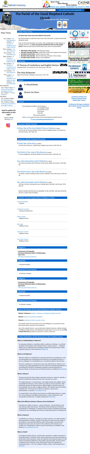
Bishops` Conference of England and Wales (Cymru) (46, 313)
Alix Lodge (20, 224)
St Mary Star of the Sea (26, 143)
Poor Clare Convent (22, 239)
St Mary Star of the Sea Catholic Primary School (35, 128)
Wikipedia (44, 349)
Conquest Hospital (22, 201)
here (11, 119)
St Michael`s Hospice (23, 209)
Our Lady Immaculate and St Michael (31, 161)
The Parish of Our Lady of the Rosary (31, 152)
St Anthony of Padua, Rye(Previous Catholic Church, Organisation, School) (79, 98)
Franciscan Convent (22, 232)
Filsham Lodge (21, 216)
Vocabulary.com (41, 390)
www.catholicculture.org (31, 427)
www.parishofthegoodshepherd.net (42, 119)
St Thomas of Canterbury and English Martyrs (11, 44)
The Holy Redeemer (11, 39)
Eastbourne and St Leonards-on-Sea (34, 320)
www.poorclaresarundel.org (27, 257)
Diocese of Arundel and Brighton (33, 317)
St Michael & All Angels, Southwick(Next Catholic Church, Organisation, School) (79, 106)
